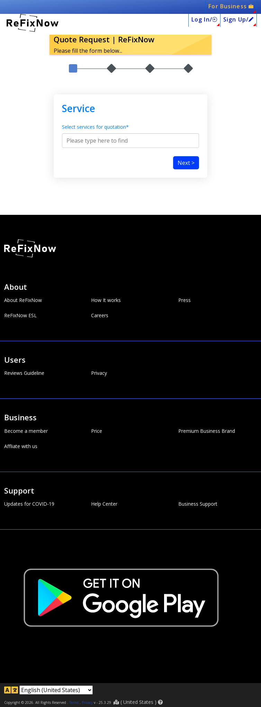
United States (138, 702)
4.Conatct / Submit (188, 91)
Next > (186, 182)
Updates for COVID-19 (29, 504)
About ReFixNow (23, 300)
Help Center (104, 504)
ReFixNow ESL (20, 315)
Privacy (99, 373)
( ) (138, 702)
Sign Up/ (238, 19)
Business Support (197, 504)
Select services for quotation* (95, 146)
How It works (106, 300)
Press (184, 300)
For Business (231, 6)
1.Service (73, 91)
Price (96, 431)
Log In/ (204, 19)
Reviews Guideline (24, 373)
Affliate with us (20, 446)
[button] (160, 702)
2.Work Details (111, 91)
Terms (74, 702)
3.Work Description (149, 90)
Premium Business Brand (206, 431)
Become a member (26, 431)
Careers (99, 315)
